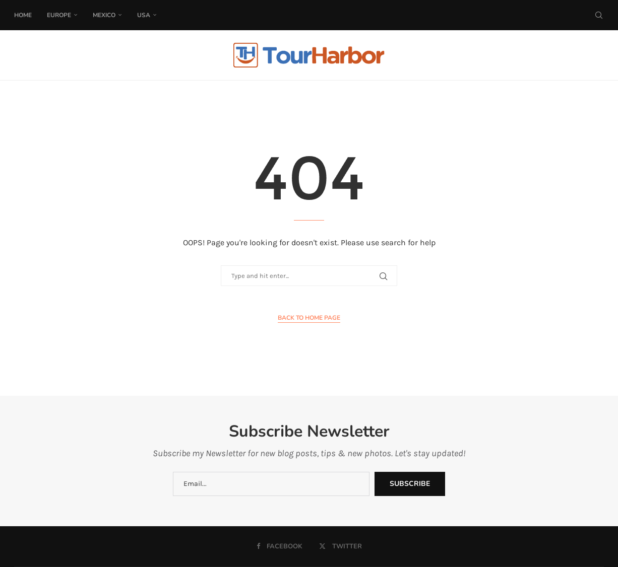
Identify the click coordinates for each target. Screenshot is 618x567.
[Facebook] (279, 546)
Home (23, 15)
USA (143, 15)
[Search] (599, 15)
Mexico (104, 15)
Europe (59, 15)
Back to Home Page (309, 318)
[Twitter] (340, 546)
